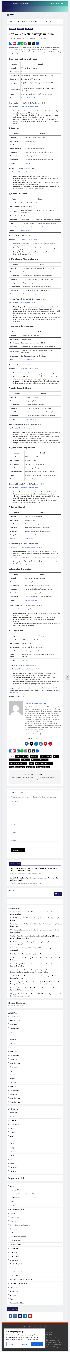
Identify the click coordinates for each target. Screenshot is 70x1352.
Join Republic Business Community (21, 1279)
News (11, 1151)
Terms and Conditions (17, 1303)
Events (12, 1128)
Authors (12, 1205)
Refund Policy (14, 1291)
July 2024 (12, 1075)
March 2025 (13, 1051)
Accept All (37, 1344)
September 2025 (15, 1028)
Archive (12, 1202)
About (11, 1186)
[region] (24, 1338)
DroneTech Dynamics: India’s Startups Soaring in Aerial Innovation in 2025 (33, 954)
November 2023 (15, 1102)
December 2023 (15, 1098)
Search (11, 890)
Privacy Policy (14, 1287)
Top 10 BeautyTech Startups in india (27, 487)
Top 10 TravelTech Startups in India (26, 239)
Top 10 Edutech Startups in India (26, 172)
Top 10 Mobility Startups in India (26, 303)
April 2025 (13, 1047)
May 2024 (13, 1082)
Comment (15, 801)
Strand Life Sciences (27, 360)
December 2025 (15, 1016)
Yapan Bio (25, 660)
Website (13, 840)
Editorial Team (14, 1256)
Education (13, 1120)
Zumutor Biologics (31, 600)
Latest (12, 1144)
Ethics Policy (14, 1260)
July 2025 (12, 1036)
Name (13, 824)
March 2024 (13, 1086)
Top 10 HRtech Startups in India (26, 428)
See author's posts (33, 738)
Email (13, 832)
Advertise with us (15, 1190)
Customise (12, 1344)
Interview (13, 1140)
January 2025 (14, 1059)
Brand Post (13, 1113)
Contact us (13, 1221)
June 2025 (13, 1040)
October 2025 (14, 1024)
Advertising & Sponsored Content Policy (23, 1194)
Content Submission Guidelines (20, 1225)
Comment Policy (15, 1217)
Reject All (24, 1344)
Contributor (13, 1229)
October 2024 (14, 1067)
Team (11, 1299)
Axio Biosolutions (31, 419)
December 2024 (15, 1063)
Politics (12, 1159)
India (11, 1136)
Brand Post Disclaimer (17, 1209)
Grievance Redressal (16, 1272)
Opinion (12, 1155)
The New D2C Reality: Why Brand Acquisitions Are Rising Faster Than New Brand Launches (19, 3)
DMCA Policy (14, 1248)
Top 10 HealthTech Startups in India (27, 106)
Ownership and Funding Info (19, 1283)
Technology (13, 1167)
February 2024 (14, 1090)
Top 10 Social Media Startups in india (28, 669)
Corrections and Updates (18, 1237)
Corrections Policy (16, 1241)
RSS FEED (13, 1295)
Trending (29, 29)
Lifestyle (12, 1148)
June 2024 (13, 1079)
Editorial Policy (14, 1252)
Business (12, 29)
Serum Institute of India (28, 98)
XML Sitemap (54, 1347)
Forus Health (29, 538)
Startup (20, 29)
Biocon (27, 163)
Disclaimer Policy (15, 1244)
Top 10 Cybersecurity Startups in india (28, 609)
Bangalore (34, 756)
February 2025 (14, 1055)
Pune (31, 763)
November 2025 (15, 1020)
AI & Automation (15, 1198)
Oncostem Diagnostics (32, 479)
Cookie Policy (14, 1233)
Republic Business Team (17, 38)
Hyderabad (25, 760)
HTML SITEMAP (15, 1276)
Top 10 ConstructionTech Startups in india (29, 547)
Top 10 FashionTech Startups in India (27, 368)
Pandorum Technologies (30, 294)
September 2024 (15, 1071)
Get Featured (14, 1268)
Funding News (14, 1132)
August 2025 (13, 1032)
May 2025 (13, 1043)
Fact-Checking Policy (16, 1264)
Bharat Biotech (25, 231)
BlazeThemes (48, 1335)
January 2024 (14, 1094)
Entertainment (14, 1124)
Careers (12, 1213)
